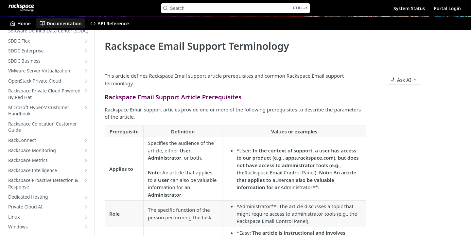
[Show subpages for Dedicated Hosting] (86, 197)
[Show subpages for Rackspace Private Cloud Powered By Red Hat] (86, 90)
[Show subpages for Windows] (86, 226)
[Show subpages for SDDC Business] (86, 61)
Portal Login (447, 8)
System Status (409, 8)
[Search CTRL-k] (235, 8)
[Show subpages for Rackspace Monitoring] (86, 150)
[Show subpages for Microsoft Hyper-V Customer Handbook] (86, 107)
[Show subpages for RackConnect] (86, 140)
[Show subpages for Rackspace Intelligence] (86, 170)
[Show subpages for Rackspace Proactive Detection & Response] (86, 180)
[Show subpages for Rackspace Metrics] (86, 160)
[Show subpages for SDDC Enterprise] (86, 50)
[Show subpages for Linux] (86, 217)
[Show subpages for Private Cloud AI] (86, 206)
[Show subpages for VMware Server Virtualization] (86, 70)
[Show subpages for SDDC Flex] (86, 41)
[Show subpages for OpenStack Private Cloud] (86, 81)
